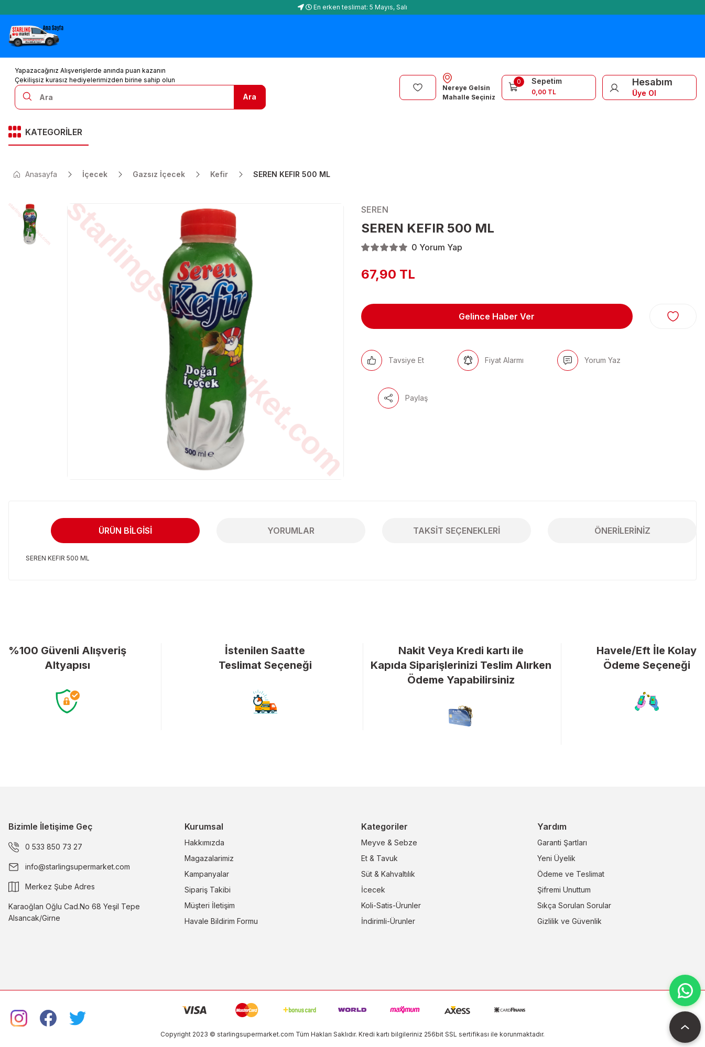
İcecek (373, 889)
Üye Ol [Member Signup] (644, 93)
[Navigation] (48, 133)
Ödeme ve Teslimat (570, 873)
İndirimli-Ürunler (388, 921)
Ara (249, 96)
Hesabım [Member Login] (652, 81)
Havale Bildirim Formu (221, 921)
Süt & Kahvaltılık (388, 873)
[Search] (140, 97)
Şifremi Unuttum (564, 889)
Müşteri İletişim (210, 905)
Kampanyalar (207, 873)
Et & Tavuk (379, 858)
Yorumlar (290, 530)
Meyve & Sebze (389, 842)
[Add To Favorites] (673, 316)
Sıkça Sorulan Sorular (574, 905)
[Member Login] (614, 87)
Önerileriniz (622, 530)
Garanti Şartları (562, 842)
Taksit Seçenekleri (456, 530)
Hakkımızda (204, 842)
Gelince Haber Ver (497, 316)
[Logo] (35, 36)
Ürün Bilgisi (125, 530)
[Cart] (548, 86)
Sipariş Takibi (208, 889)
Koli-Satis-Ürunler (391, 905)
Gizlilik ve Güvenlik (569, 921)
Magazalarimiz (209, 858)
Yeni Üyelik (556, 858)
